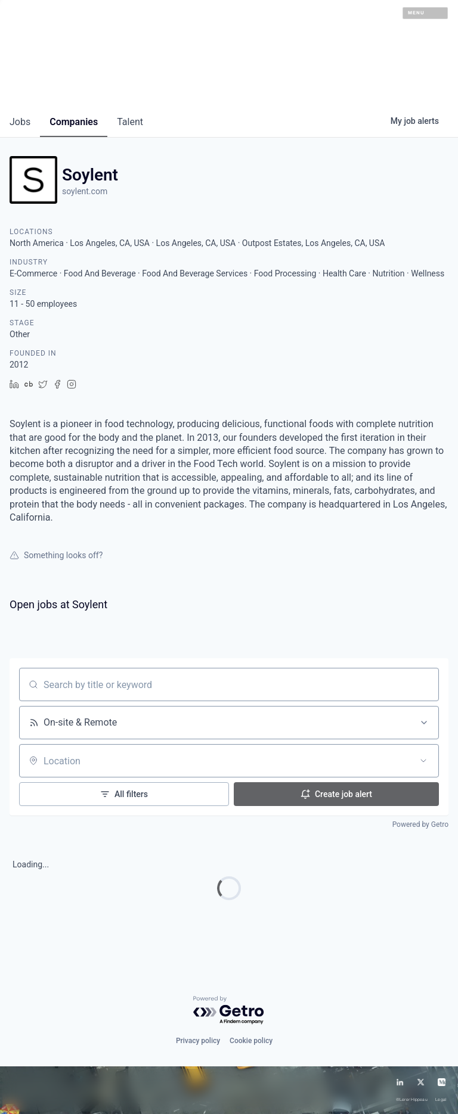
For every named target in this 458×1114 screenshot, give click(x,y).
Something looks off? (56, 555)
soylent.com (84, 191)
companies (73, 121)
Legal (440, 1099)
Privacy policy (198, 1041)
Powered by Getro (420, 824)
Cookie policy (251, 1041)
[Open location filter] (423, 761)
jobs (20, 121)
